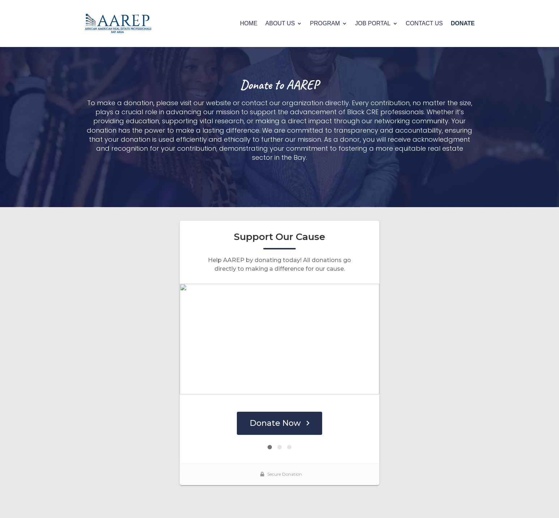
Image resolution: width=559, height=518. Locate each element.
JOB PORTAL (373, 23)
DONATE (463, 23)
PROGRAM (325, 23)
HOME (248, 23)
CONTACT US (424, 23)
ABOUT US (280, 23)
